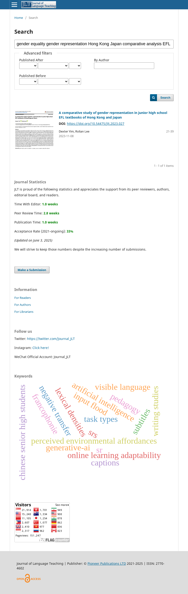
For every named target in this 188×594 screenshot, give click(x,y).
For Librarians (23, 312)
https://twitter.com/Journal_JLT (51, 338)
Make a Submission (32, 270)
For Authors (22, 305)
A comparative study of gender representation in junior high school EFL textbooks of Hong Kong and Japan (113, 114)
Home (18, 18)
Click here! (40, 347)
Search (165, 97)
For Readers (22, 298)
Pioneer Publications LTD (107, 563)
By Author (101, 60)
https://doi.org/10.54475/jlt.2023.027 (95, 123)
